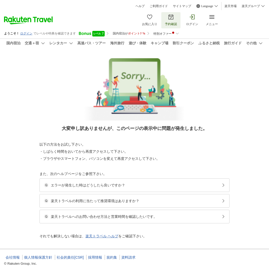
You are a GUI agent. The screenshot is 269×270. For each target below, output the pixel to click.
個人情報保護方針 (38, 257)
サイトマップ (182, 6)
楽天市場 (231, 6)
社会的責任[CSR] (70, 257)
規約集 (111, 257)
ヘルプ (140, 6)
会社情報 (13, 257)
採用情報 (95, 257)
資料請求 (128, 257)
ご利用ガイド (159, 6)
